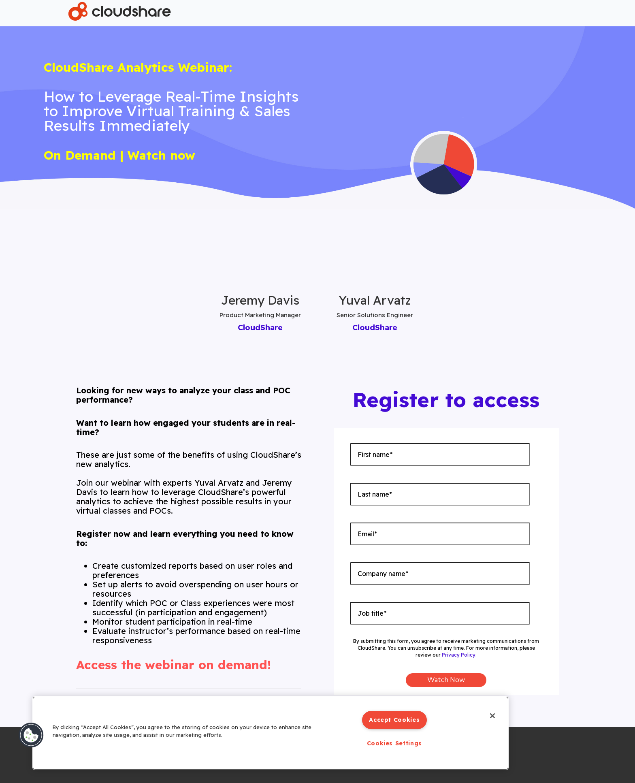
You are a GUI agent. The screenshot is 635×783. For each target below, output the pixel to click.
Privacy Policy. (459, 655)
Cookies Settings (394, 743)
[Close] (492, 716)
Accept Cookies (394, 719)
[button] (31, 735)
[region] (270, 733)
